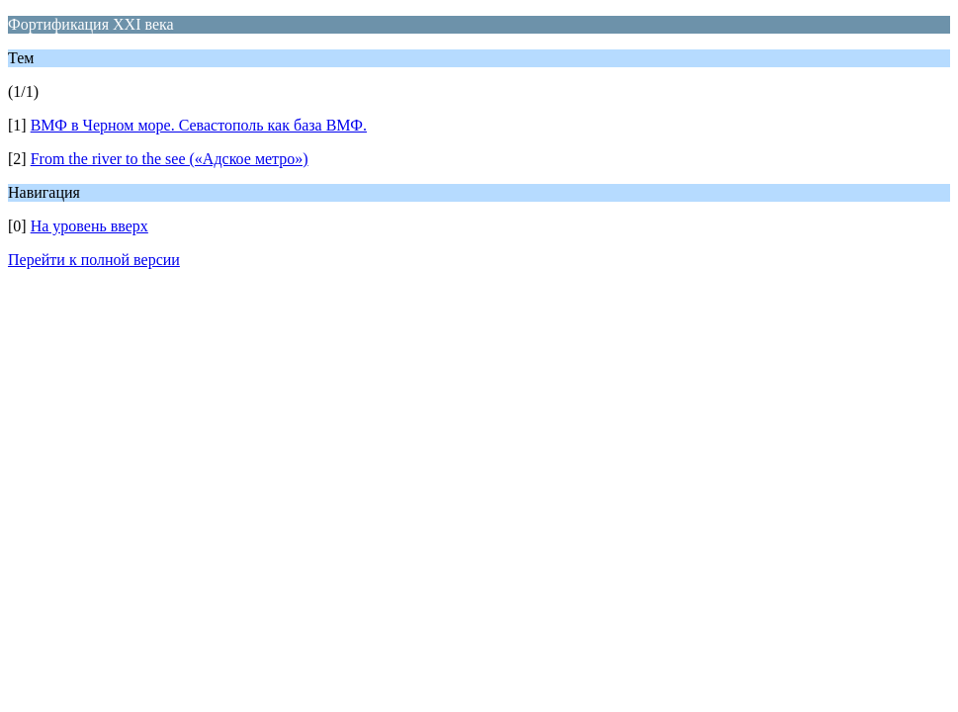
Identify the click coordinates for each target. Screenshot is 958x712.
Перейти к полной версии (94, 259)
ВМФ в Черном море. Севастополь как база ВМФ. (199, 125)
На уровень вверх (89, 226)
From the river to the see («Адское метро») (169, 158)
